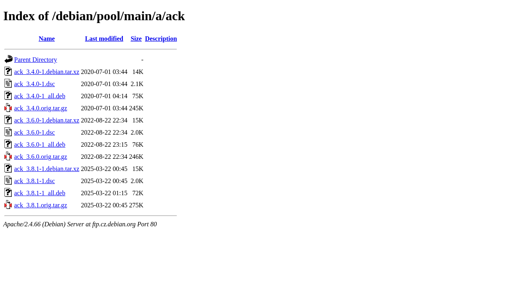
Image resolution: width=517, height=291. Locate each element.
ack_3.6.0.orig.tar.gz (40, 156)
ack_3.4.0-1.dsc (34, 83)
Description (161, 38)
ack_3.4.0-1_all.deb (39, 96)
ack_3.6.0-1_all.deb (39, 144)
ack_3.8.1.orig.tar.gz (40, 205)
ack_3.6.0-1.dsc (34, 132)
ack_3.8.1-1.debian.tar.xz (46, 168)
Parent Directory (35, 59)
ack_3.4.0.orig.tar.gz (40, 108)
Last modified (104, 38)
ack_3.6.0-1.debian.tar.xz (46, 120)
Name (47, 38)
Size (136, 38)
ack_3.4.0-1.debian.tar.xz (46, 71)
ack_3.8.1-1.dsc (34, 180)
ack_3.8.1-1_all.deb (39, 193)
